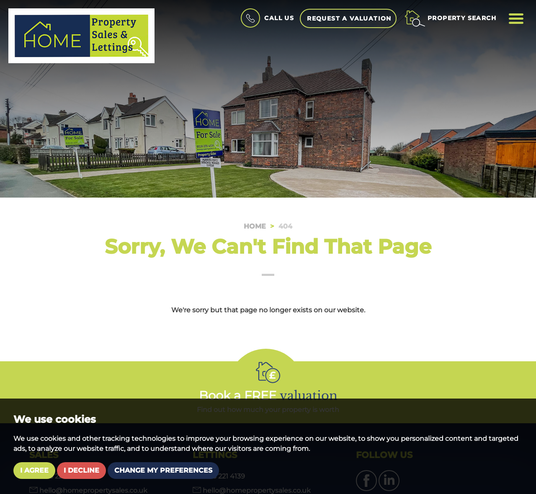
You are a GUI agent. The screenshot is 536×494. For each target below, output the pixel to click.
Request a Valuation (349, 18)
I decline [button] (81, 470)
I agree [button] (34, 470)
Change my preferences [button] (163, 470)
